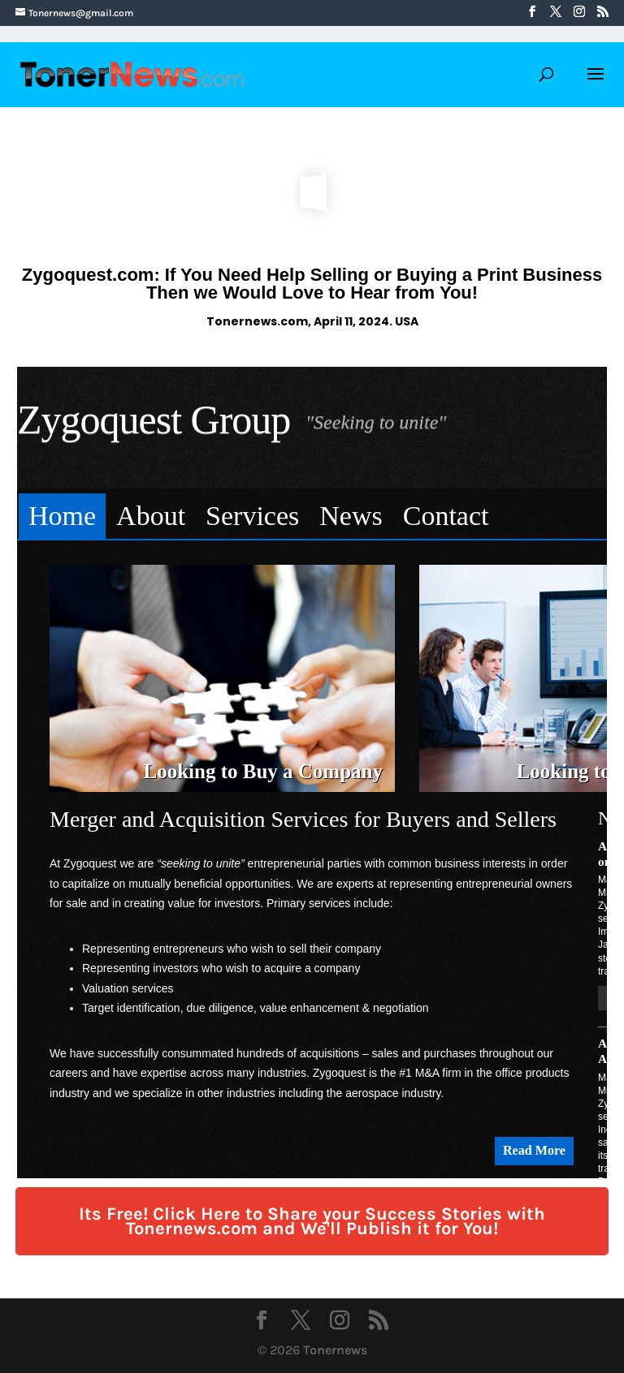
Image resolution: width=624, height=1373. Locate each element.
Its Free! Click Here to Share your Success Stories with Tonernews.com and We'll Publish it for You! (312, 1221)
